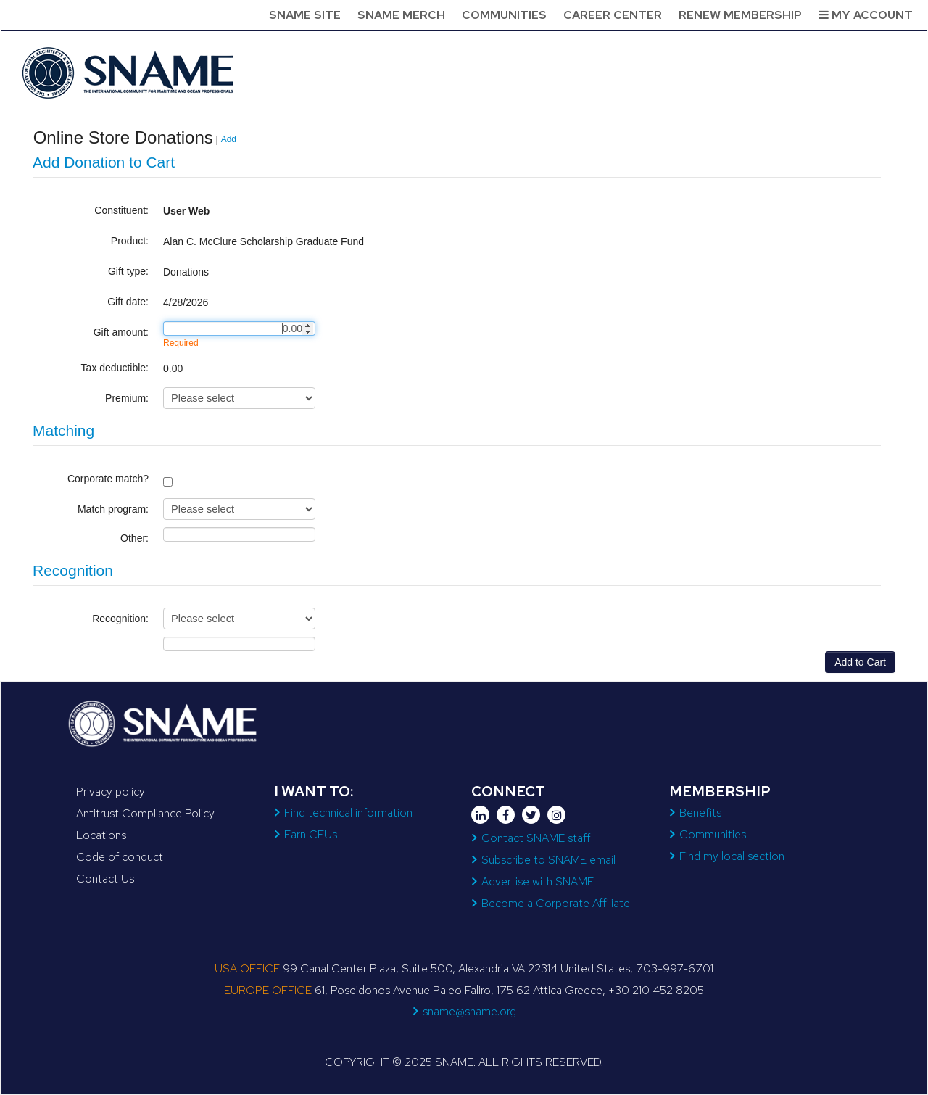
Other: (134, 538)
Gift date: (128, 301)
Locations (101, 835)
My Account (866, 14)
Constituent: (121, 210)
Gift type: (128, 271)
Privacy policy (110, 791)
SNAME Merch (401, 14)
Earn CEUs (310, 834)
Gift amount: (121, 332)
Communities (504, 14)
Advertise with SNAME (537, 881)
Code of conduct (119, 856)
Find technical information (348, 812)
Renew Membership (740, 14)
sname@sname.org (469, 1011)
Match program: (113, 509)
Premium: (127, 398)
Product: (130, 241)
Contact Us (105, 878)
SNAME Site (305, 14)
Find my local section (731, 856)
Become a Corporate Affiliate (555, 903)
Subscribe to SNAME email (548, 859)
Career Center (612, 14)
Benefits (700, 812)
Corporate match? (108, 478)
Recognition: (120, 618)
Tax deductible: (115, 367)
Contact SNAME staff (535, 838)
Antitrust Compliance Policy (145, 813)
